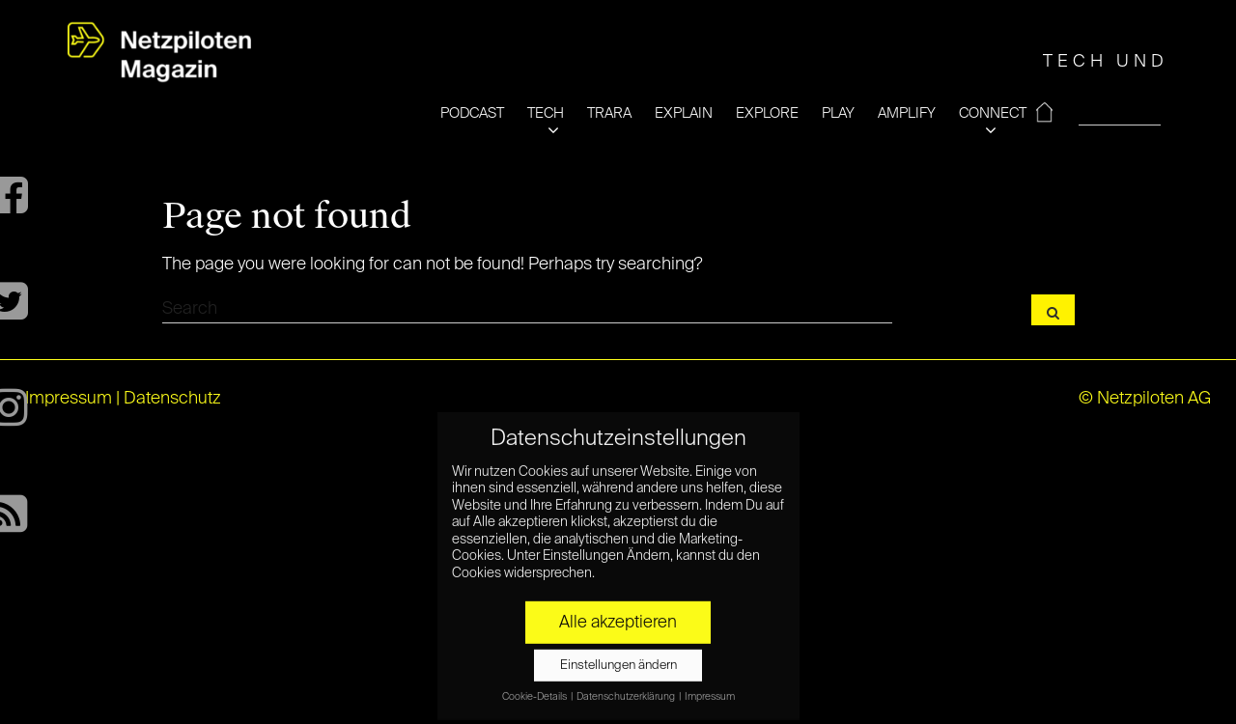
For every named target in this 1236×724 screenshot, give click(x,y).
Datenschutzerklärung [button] (626, 690)
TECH (545, 113)
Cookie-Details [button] (535, 690)
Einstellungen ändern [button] (618, 659)
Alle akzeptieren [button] (618, 616)
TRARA (609, 113)
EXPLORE (767, 113)
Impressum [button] (710, 690)
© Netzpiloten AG (1145, 398)
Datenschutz (172, 398)
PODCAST (472, 113)
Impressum (68, 398)
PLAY (838, 113)
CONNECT (992, 113)
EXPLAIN (684, 113)
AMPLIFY (907, 113)
